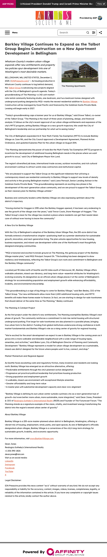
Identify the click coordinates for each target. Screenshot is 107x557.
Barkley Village (90, 101)
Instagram (10, 464)
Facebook (10, 468)
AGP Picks (7, 4)
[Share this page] (100, 32)
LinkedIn (9, 461)
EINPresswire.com (19, 81)
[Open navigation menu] (11, 32)
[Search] (71, 32)
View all (101, 4)
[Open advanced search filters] (94, 32)
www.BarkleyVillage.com (42, 438)
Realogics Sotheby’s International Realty (33, 400)
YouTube (9, 471)
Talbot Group (14, 88)
